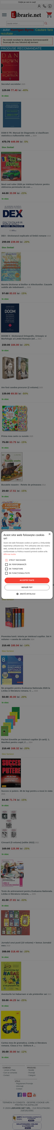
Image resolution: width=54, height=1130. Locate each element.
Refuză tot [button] (26, 587)
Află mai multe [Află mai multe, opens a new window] (9, 554)
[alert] (27, 565)
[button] (27, 593)
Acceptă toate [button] (27, 580)
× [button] (49, 534)
